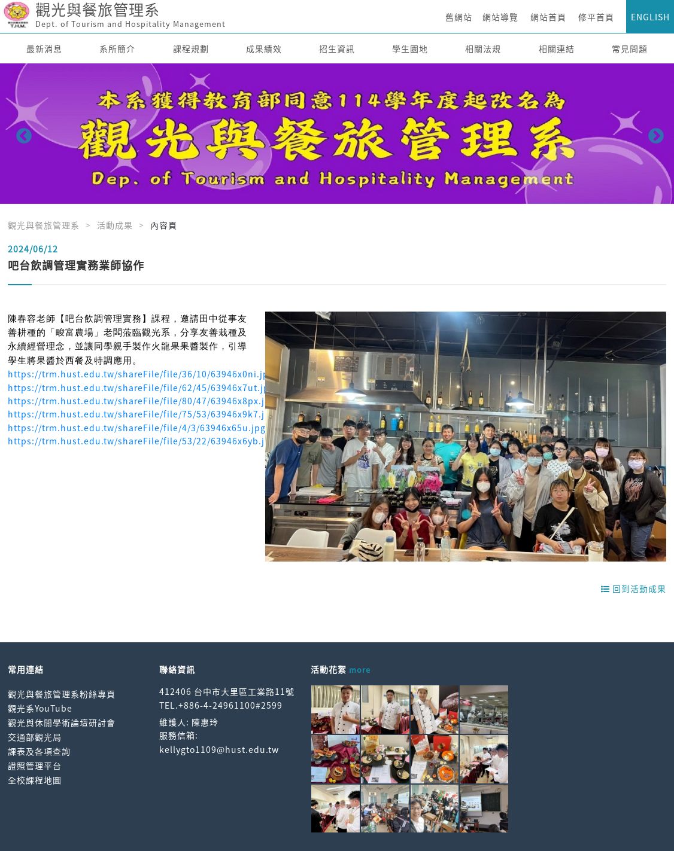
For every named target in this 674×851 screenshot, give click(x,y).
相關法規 (483, 48)
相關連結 (557, 48)
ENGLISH (650, 17)
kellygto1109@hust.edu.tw (219, 749)
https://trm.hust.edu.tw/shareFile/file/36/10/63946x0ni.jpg (141, 374)
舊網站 (458, 17)
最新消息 (44, 48)
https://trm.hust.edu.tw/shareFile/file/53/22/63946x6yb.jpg (142, 441)
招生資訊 (337, 48)
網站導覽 (500, 17)
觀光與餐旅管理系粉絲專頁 (62, 694)
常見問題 (630, 48)
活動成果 (115, 225)
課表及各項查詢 (39, 751)
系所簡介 (117, 48)
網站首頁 (548, 17)
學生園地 (410, 48)
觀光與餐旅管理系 (44, 225)
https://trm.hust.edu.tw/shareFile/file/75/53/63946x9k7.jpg (142, 414)
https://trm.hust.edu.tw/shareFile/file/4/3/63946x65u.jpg (137, 428)
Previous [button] (21, 133)
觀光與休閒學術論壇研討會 (62, 722)
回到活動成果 (633, 588)
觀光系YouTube (40, 708)
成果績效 (264, 48)
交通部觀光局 (35, 737)
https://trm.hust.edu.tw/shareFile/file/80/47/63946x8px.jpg (142, 401)
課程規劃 (191, 48)
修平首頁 (596, 17)
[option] (337, 133)
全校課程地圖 (35, 780)
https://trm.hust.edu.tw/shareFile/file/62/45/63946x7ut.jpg (141, 388)
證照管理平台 (35, 765)
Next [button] (653, 133)
